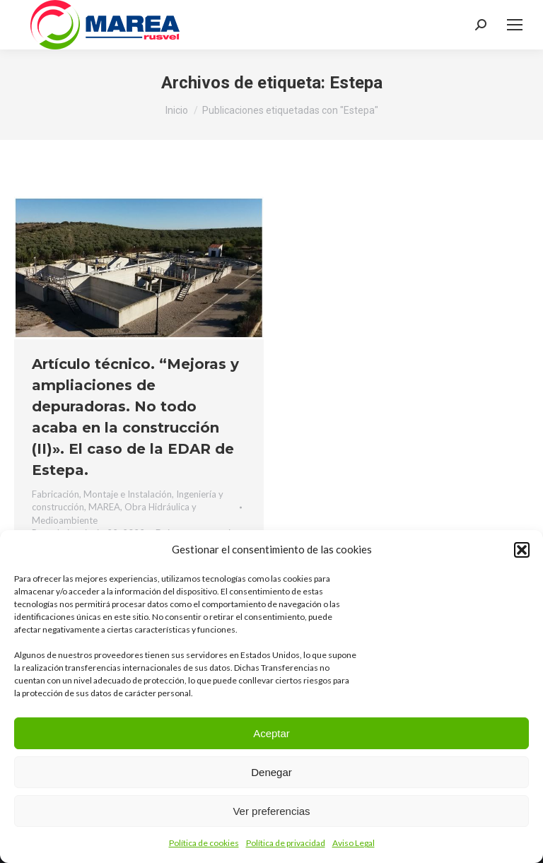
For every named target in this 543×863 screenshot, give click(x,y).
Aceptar (271, 733)
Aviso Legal (353, 843)
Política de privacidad (285, 843)
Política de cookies (204, 843)
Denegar (271, 772)
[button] (522, 550)
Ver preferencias (271, 811)
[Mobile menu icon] (515, 25)
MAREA (104, 506)
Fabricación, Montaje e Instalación (102, 494)
